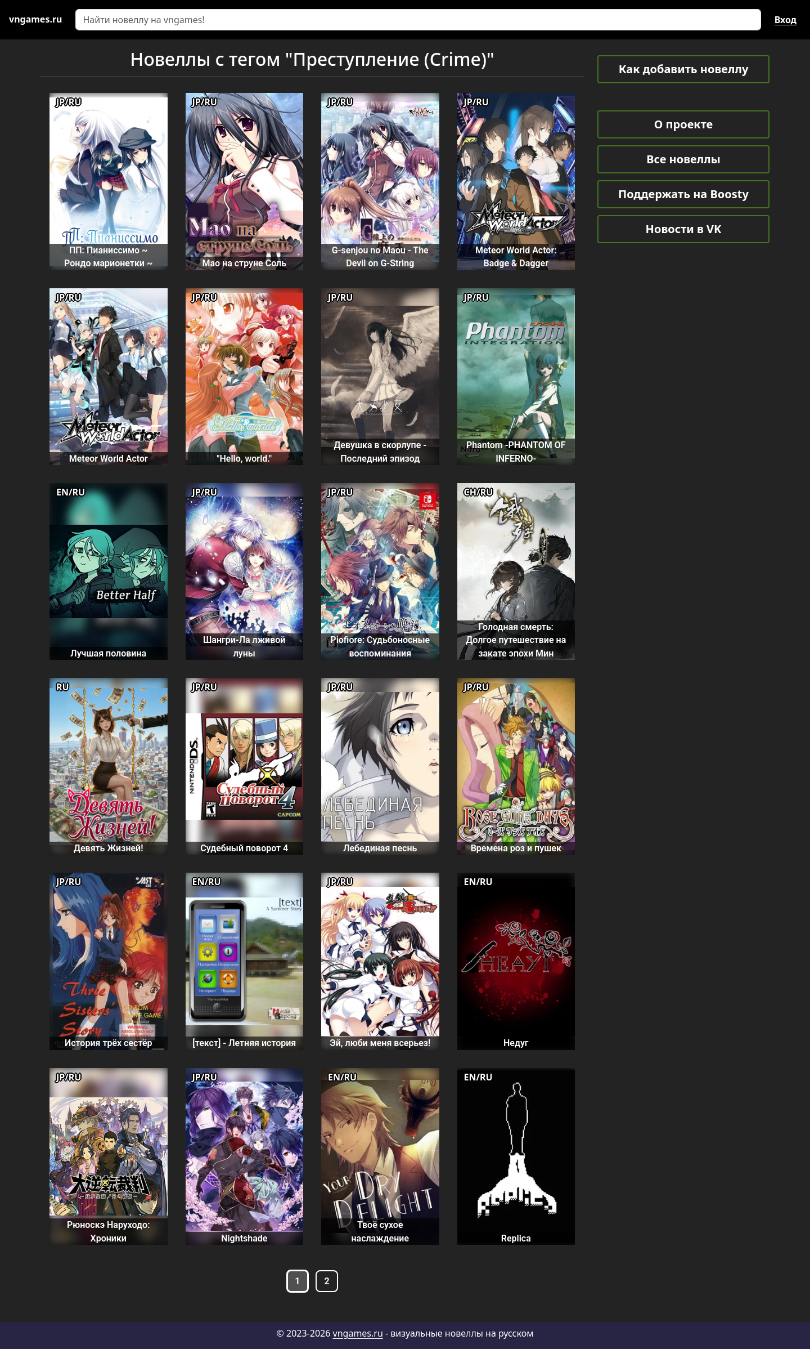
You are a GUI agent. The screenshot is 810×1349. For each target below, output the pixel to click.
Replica (516, 1238)
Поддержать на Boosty (683, 194)
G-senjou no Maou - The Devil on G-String (380, 257)
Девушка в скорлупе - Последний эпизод (380, 451)
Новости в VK (684, 228)
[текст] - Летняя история (244, 1043)
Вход (785, 20)
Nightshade (244, 1238)
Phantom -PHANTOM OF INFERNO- (516, 451)
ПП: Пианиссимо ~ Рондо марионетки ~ (108, 257)
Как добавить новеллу (684, 69)
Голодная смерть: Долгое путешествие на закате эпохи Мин (516, 640)
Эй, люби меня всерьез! (380, 1043)
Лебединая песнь (380, 848)
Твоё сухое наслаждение (380, 1231)
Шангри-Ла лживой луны (244, 646)
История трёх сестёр (108, 1043)
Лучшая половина (108, 653)
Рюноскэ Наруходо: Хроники (108, 1231)
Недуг (516, 1043)
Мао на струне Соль (244, 263)
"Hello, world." (244, 458)
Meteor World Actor (108, 458)
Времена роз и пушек (516, 848)
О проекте (683, 124)
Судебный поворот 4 (244, 848)
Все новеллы (683, 159)
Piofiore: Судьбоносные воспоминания (380, 646)
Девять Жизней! (108, 848)
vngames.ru (358, 1333)
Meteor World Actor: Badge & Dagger (516, 257)
